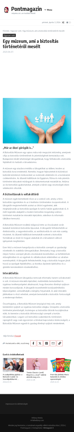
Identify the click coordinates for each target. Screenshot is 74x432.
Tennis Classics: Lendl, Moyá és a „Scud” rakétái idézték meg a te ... (36, 374)
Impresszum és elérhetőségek (17, 404)
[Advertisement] (37, 74)
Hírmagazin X (48, 428)
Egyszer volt (16, 31)
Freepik (17, 336)
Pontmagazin (26, 8)
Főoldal (6, 31)
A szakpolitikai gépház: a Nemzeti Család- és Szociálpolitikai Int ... (12, 376)
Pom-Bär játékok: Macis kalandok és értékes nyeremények (59, 376)
